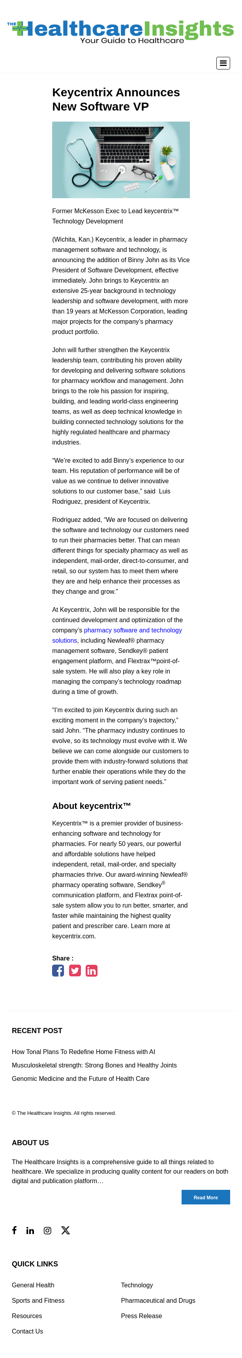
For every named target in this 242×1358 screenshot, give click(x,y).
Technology (137, 1285)
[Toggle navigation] (223, 63)
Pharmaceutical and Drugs (158, 1300)
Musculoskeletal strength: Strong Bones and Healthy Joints (94, 1065)
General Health (33, 1285)
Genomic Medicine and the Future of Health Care (81, 1078)
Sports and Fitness (38, 1300)
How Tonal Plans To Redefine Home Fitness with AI (83, 1052)
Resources (27, 1316)
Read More (206, 1197)
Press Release (141, 1316)
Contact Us (27, 1331)
